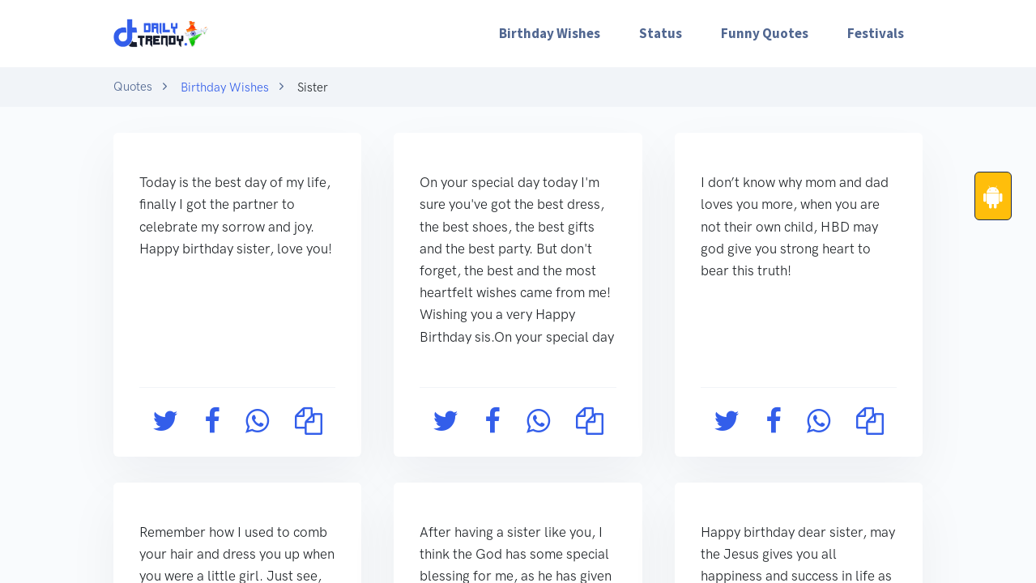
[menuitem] (550, 33)
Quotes (132, 86)
